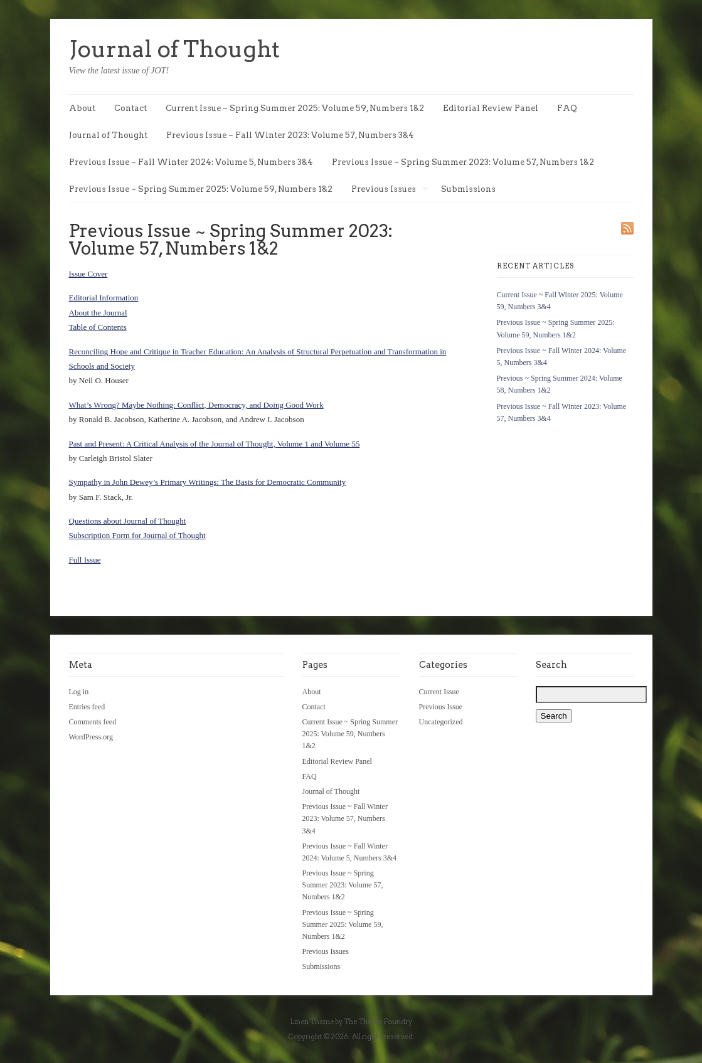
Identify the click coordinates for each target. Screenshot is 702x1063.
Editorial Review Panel (490, 108)
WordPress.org (91, 736)
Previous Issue (441, 706)
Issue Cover (88, 273)
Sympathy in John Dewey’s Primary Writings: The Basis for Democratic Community (207, 482)
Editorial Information (104, 297)
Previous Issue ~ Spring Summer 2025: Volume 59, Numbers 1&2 (200, 189)
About (82, 108)
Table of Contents (98, 327)
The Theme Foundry (378, 1021)
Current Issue (439, 691)
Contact (130, 108)
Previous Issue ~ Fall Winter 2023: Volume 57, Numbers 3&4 (290, 135)
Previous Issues (389, 189)
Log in (79, 691)
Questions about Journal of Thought (127, 521)
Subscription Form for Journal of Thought (137, 535)
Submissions (468, 189)
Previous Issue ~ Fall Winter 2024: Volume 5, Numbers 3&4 (191, 162)
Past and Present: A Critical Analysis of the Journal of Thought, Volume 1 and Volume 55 (214, 443)
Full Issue (85, 559)
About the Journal (98, 312)
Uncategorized (441, 721)
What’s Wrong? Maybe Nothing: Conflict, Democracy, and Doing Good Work (196, 405)
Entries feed (87, 706)
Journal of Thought (174, 49)
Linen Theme (312, 1021)
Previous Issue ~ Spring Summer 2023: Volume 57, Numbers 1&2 (463, 162)
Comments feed (93, 721)
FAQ (567, 108)
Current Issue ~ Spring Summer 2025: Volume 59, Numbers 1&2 (295, 108)
